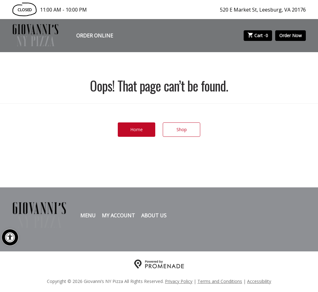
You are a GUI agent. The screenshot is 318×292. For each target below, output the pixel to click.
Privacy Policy (178, 281)
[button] (10, 237)
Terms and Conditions (219, 281)
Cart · (258, 35)
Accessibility (259, 281)
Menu (88, 215)
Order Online (94, 35)
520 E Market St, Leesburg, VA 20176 (263, 9)
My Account (118, 215)
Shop (181, 129)
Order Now (290, 35)
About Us (153, 215)
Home (136, 129)
